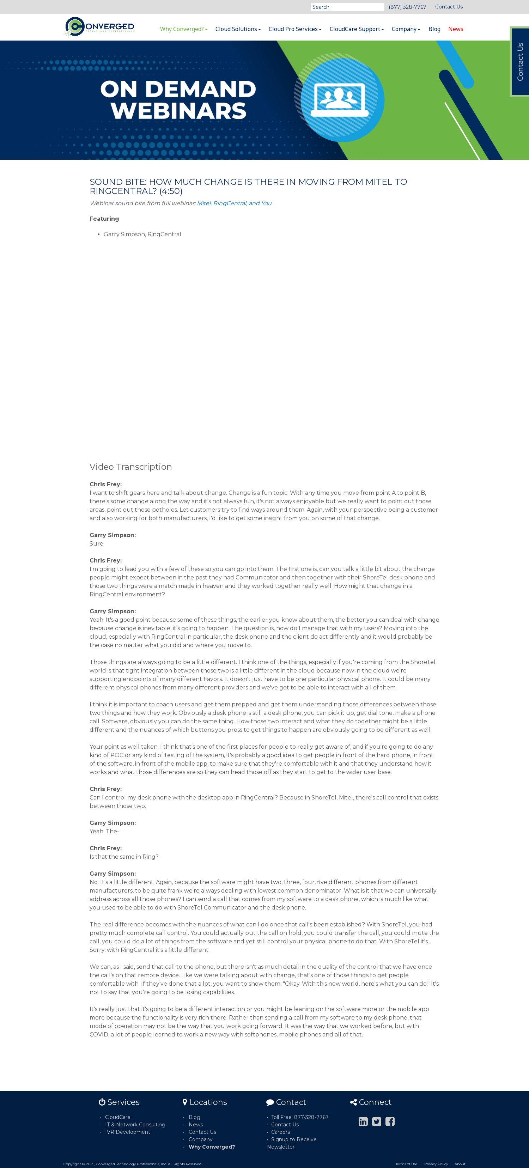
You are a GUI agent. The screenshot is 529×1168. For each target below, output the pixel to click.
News (455, 29)
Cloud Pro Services (295, 29)
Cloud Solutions (238, 29)
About (460, 1164)
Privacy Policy (436, 1164)
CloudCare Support (357, 29)
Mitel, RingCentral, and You (234, 203)
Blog (434, 29)
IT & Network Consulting (135, 1124)
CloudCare (117, 1117)
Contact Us (449, 7)
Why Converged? (184, 29)
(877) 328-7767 (407, 7)
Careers (280, 1132)
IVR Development (127, 1132)
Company (406, 29)
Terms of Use (407, 1164)
